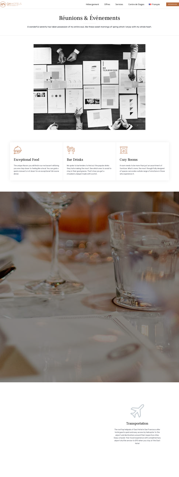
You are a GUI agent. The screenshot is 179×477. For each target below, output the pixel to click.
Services (119, 4)
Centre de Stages (136, 4)
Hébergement (92, 4)
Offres (107, 4)
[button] (172, 4)
